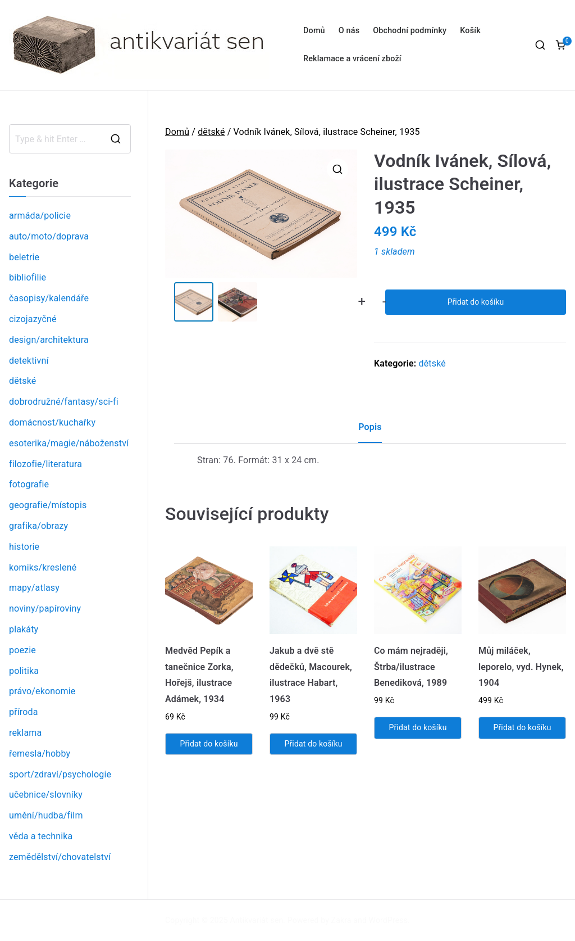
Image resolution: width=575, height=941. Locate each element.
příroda (23, 712)
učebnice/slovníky (46, 794)
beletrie (24, 257)
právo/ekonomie (42, 691)
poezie (22, 650)
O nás (349, 30)
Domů (314, 30)
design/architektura (49, 339)
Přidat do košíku (476, 301)
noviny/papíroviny (45, 608)
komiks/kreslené (42, 567)
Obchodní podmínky (409, 30)
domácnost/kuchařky (52, 422)
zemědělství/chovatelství (60, 857)
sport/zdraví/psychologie (60, 774)
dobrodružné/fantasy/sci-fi (63, 401)
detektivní (29, 360)
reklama (25, 732)
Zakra (341, 920)
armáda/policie (40, 215)
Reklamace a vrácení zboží (352, 59)
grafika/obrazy (38, 526)
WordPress (388, 920)
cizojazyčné (33, 319)
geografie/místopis (47, 505)
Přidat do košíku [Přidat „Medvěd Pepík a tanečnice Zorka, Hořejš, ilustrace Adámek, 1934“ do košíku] (209, 743)
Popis (369, 427)
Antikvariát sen (257, 920)
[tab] (369, 431)
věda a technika (40, 836)
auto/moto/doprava (49, 236)
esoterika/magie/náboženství (69, 443)
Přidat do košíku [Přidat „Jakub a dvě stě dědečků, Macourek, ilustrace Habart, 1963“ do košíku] (313, 743)
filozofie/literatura (45, 464)
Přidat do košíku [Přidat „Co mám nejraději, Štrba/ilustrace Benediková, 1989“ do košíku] (417, 727)
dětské (211, 131)
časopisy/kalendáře (49, 298)
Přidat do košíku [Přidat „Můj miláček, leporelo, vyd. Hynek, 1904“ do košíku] (522, 727)
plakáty (23, 629)
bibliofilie (27, 277)
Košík (470, 30)
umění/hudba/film (46, 815)
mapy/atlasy (34, 587)
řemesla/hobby (39, 753)
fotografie (29, 484)
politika (24, 671)
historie (24, 546)
